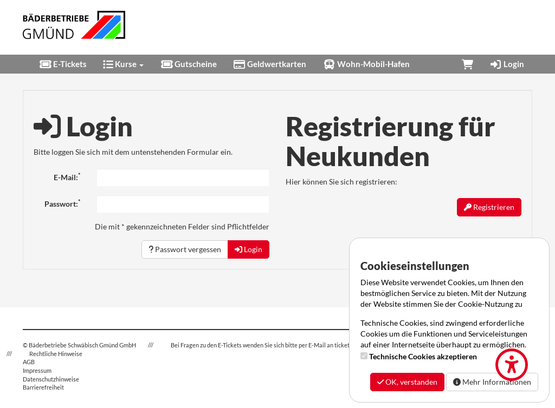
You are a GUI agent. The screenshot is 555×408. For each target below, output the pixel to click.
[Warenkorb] (467, 64)
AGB (29, 361)
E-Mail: (67, 177)
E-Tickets (63, 64)
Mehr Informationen (492, 381)
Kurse (123, 64)
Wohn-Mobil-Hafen (365, 64)
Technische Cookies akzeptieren (423, 356)
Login (506, 64)
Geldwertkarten (269, 64)
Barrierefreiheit (43, 387)
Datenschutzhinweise (51, 379)
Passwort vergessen (185, 249)
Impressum (37, 370)
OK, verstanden (407, 381)
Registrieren (489, 207)
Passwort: (62, 203)
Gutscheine (188, 64)
